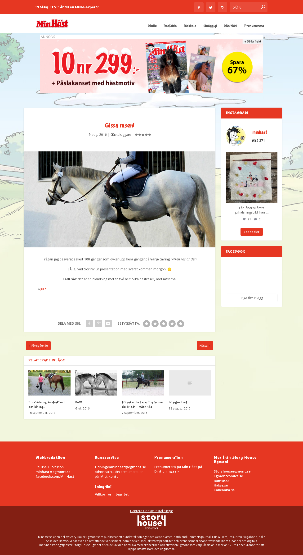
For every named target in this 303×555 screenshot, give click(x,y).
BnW (78, 402)
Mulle (152, 26)
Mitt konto (109, 476)
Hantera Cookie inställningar (151, 511)
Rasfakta (170, 26)
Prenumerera (254, 26)
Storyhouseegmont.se (232, 471)
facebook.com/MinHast (55, 476)
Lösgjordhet (178, 402)
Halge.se (221, 485)
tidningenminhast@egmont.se (120, 467)
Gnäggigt (210, 26)
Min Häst (230, 26)
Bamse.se (221, 480)
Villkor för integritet (112, 494)
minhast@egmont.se (53, 471)
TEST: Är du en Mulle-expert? (74, 7)
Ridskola (190, 26)
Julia (43, 289)
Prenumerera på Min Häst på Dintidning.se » (178, 468)
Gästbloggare (121, 134)
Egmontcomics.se (228, 476)
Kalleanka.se (224, 490)
